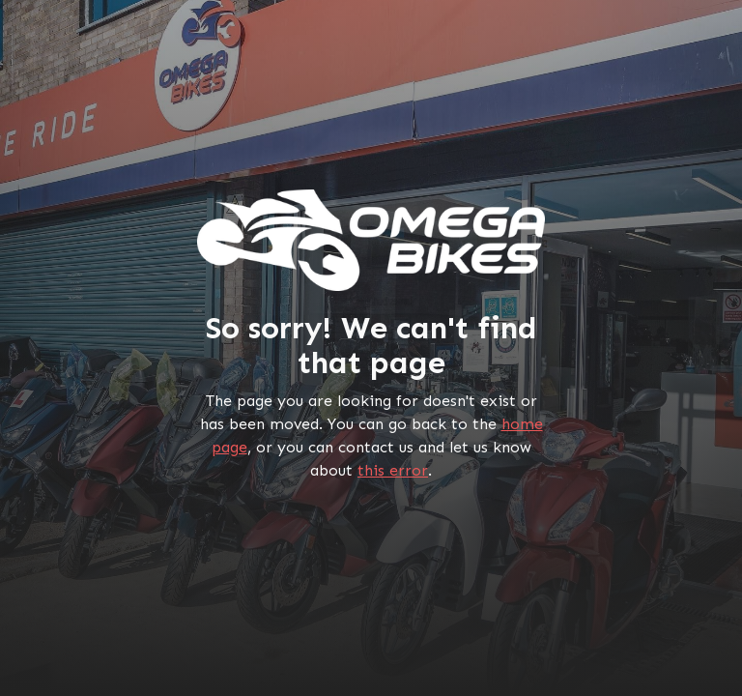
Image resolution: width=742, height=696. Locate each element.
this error (392, 470)
